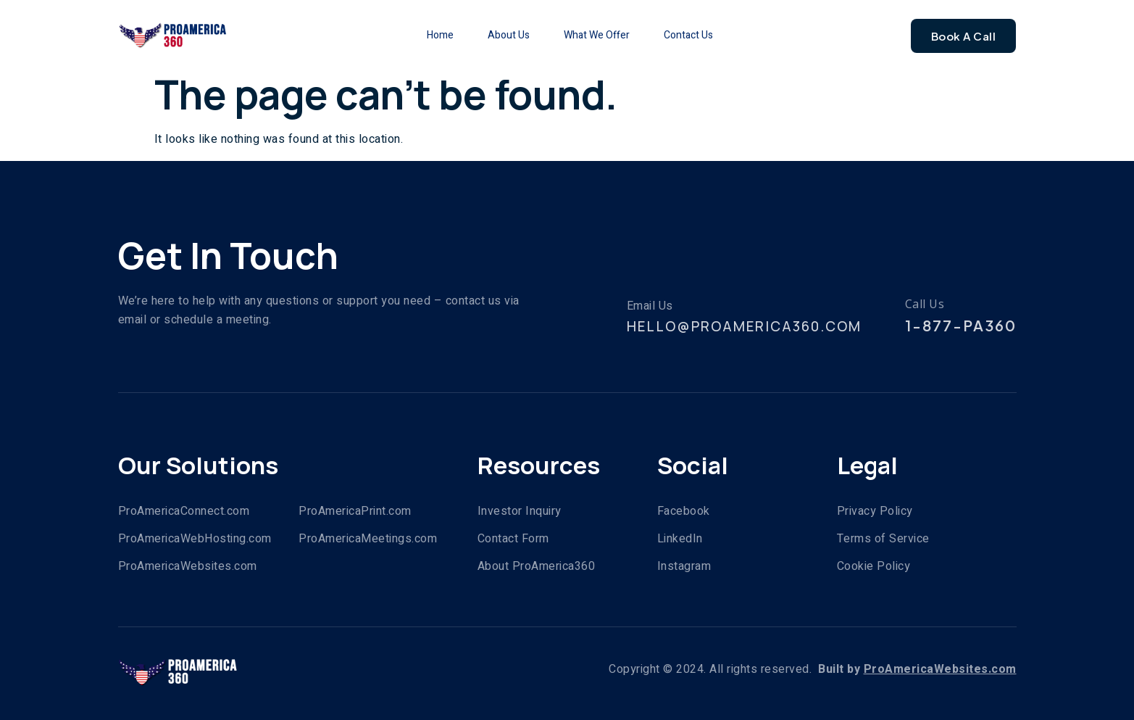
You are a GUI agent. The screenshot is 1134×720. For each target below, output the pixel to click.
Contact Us (703, 35)
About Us (499, 35)
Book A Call (963, 36)
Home (418, 35)
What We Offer (600, 35)
